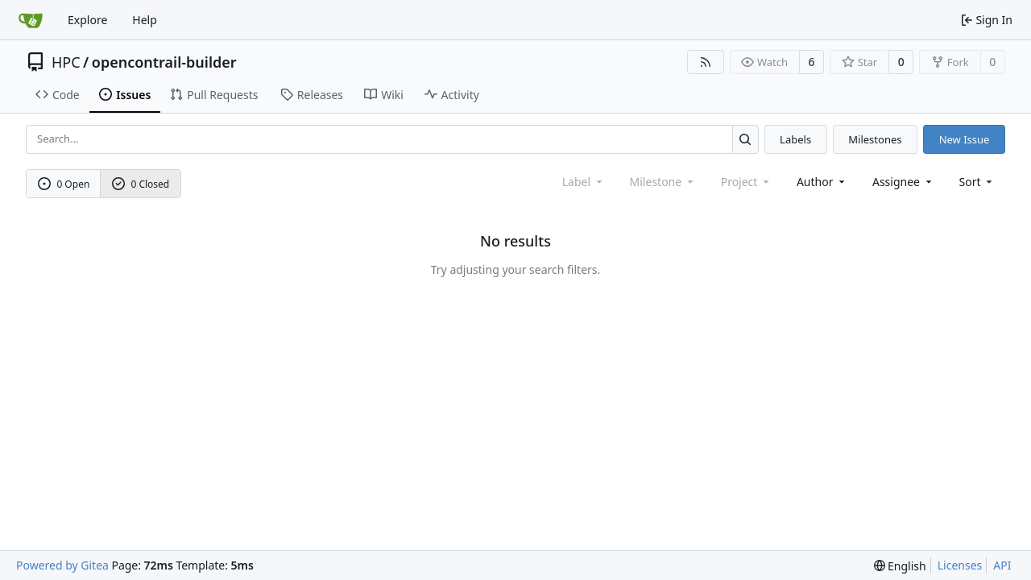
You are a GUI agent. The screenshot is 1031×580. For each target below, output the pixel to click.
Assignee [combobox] (903, 181)
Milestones (874, 139)
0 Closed (141, 184)
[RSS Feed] (705, 62)
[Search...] (745, 139)
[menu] (977, 181)
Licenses (960, 565)
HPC (66, 62)
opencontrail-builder (164, 62)
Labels (795, 139)
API (1002, 565)
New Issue (964, 139)
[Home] (30, 20)
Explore (87, 19)
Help (144, 19)
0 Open (64, 184)
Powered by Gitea (62, 565)
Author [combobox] (822, 181)
